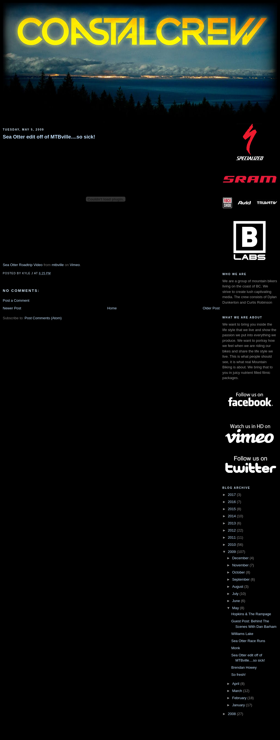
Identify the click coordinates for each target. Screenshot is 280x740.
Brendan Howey (244, 667)
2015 (232, 509)
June (236, 601)
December (241, 558)
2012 (232, 530)
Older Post (211, 308)
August (238, 586)
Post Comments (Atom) (43, 318)
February (240, 698)
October (239, 572)
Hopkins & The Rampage (251, 614)
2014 (232, 516)
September (241, 579)
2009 (232, 552)
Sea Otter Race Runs (248, 641)
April (236, 684)
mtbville (58, 265)
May (236, 608)
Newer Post (12, 308)
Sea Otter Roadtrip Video (23, 265)
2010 (232, 545)
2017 (232, 495)
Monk (235, 648)
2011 (232, 537)
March (237, 691)
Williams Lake (242, 634)
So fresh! (238, 675)
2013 (232, 523)
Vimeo (75, 265)
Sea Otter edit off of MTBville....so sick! (49, 137)
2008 (232, 714)
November (241, 565)
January (239, 705)
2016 (232, 502)
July (236, 594)
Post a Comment (16, 300)
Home (112, 308)
